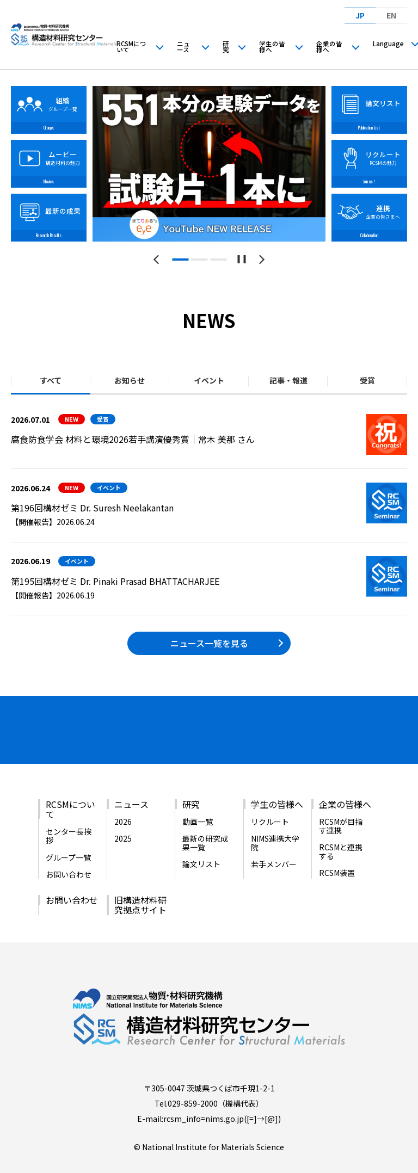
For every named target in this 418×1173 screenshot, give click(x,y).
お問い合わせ (68, 853)
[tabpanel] (209, 164)
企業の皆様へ (329, 46)
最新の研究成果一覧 (205, 821)
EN (391, 15)
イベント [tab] (209, 380)
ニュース (183, 46)
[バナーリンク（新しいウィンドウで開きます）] (46, 726)
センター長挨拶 (68, 814)
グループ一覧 (68, 835)
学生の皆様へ (272, 46)
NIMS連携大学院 (275, 821)
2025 (123, 817)
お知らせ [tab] (129, 380)
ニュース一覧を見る (209, 643)
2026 (123, 800)
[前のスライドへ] (158, 259)
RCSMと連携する (340, 830)
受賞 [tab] (367, 380)
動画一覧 (197, 800)
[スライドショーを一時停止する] (242, 259)
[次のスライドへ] (260, 259)
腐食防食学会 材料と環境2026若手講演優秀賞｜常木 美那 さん (133, 439)
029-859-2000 (193, 1081)
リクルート (270, 800)
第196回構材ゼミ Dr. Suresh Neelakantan (92, 507)
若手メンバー (274, 842)
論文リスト (201, 842)
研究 (226, 46)
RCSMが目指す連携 (340, 804)
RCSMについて (131, 46)
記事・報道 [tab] (288, 380)
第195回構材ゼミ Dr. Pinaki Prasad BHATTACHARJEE (115, 581)
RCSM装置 (337, 851)
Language (388, 43)
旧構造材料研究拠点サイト (140, 883)
